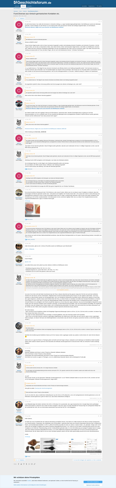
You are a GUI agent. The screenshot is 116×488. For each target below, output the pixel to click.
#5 (101, 87)
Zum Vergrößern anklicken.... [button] (63, 289)
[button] (33, 6)
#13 (101, 243)
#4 (101, 74)
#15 (101, 274)
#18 (101, 362)
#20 (101, 416)
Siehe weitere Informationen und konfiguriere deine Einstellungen (30, 485)
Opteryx (16, 15)
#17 (101, 348)
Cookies (29, 480)
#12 (101, 223)
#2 (101, 34)
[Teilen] (99, 22)
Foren (23, 6)
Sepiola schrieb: (29, 56)
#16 (101, 322)
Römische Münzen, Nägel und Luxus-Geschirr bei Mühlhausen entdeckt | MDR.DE (45, 128)
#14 (101, 256)
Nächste (22, 18)
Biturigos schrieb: (29, 277)
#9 (101, 150)
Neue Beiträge (17, 8)
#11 (101, 189)
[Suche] (99, 6)
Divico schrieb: (29, 365)
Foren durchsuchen (25, 8)
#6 (101, 100)
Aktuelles (29, 6)
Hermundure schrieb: (30, 226)
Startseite (17, 6)
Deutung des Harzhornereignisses (43, 388)
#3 (101, 53)
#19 (101, 401)
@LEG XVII (28, 261)
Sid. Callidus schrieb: (30, 138)
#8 (101, 135)
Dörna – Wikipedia (29, 249)
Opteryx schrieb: (29, 37)
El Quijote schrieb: (30, 383)
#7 (101, 119)
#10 (101, 172)
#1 (101, 21)
